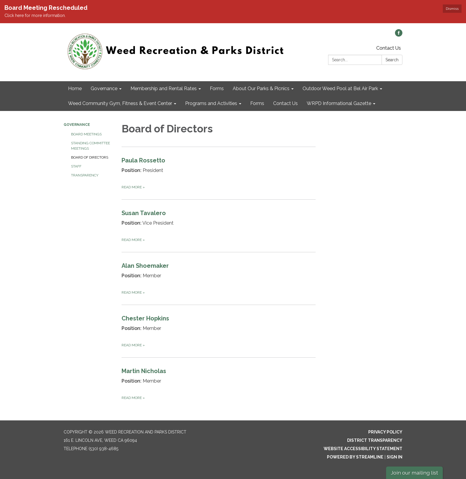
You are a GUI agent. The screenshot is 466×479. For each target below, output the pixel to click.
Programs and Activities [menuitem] (211, 103)
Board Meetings (86, 134)
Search (392, 59)
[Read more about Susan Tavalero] (219, 225)
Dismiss (452, 9)
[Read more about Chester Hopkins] (219, 331)
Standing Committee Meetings (90, 146)
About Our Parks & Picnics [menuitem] (261, 88)
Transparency (84, 175)
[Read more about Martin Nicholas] (219, 383)
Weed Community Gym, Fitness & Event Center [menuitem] (120, 103)
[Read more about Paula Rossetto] (219, 173)
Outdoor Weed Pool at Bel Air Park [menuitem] (340, 88)
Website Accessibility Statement (363, 448)
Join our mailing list (414, 472)
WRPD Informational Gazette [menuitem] (339, 103)
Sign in (394, 457)
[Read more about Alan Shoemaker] (219, 278)
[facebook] (398, 35)
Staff (76, 166)
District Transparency (374, 440)
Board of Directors (89, 157)
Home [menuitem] (75, 88)
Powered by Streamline (355, 457)
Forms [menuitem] (217, 88)
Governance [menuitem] (104, 88)
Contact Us (388, 48)
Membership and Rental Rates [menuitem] (163, 88)
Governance (77, 125)
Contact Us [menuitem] (285, 103)
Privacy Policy (385, 432)
